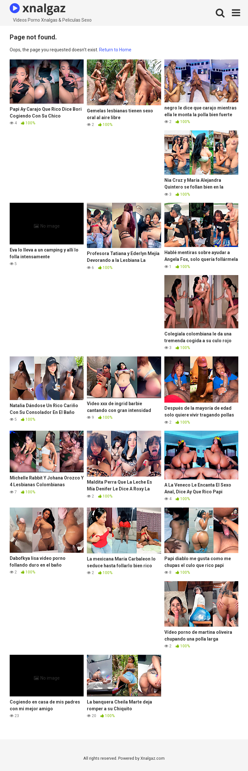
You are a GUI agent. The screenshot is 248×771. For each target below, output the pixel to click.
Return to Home (115, 49)
